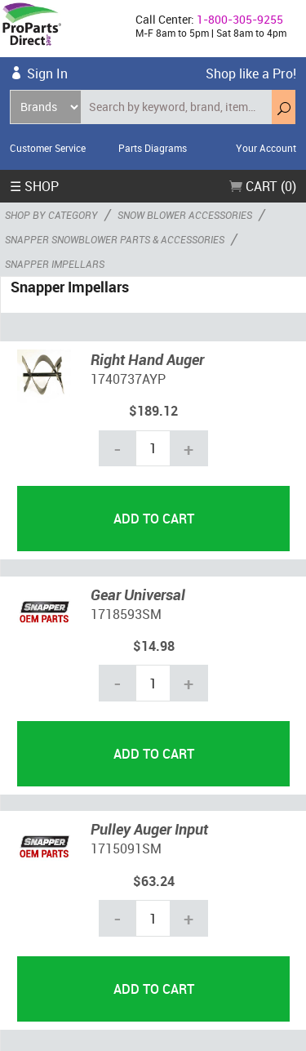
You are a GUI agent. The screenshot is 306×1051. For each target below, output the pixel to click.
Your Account (266, 147)
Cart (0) (262, 186)
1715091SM (126, 848)
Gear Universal (138, 594)
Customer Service (48, 147)
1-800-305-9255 (240, 19)
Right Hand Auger (147, 359)
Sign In (47, 73)
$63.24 (154, 881)
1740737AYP (128, 379)
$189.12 (153, 411)
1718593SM (126, 614)
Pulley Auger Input (149, 829)
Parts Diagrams (152, 147)
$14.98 (154, 646)
